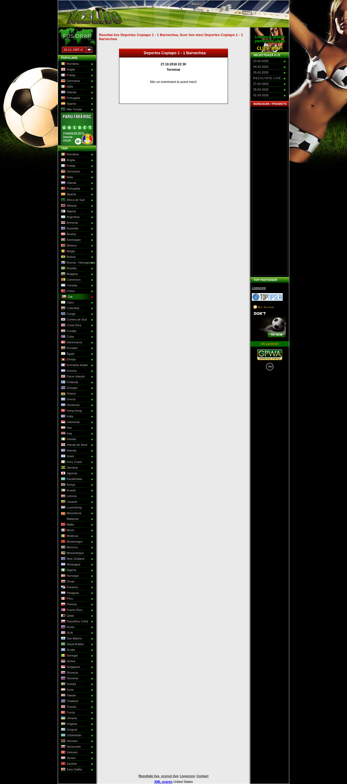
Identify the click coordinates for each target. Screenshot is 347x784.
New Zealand (72, 558)
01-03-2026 (260, 95)
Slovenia (69, 678)
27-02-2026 (260, 83)
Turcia (67, 712)
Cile (67, 297)
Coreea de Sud (73, 319)
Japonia (68, 473)
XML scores (163, 782)
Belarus (68, 245)
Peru (66, 598)
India (66, 416)
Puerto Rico (71, 610)
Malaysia (69, 519)
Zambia (68, 763)
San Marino (71, 638)
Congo (67, 314)
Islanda (68, 450)
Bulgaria (69, 274)
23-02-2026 (260, 61)
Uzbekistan (70, 735)
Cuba (67, 336)
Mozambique (72, 553)
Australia (69, 228)
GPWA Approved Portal (269, 354)
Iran (66, 427)
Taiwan (68, 695)
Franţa (67, 75)
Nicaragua (70, 564)
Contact (202, 776)
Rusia (67, 627)
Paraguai (69, 593)
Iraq (66, 433)
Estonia (68, 371)
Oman (67, 581)
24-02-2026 (260, 66)
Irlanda (68, 439)
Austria (68, 234)
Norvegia (69, 576)
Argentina (69, 217)
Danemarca (71, 342)
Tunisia (68, 707)
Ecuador (69, 348)
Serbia (67, 661)
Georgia (68, 388)
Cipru (67, 302)
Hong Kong (71, 410)
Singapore (70, 667)
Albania (68, 205)
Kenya (67, 484)
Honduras (70, 405)
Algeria (68, 211)
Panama (69, 587)
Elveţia (68, 359)
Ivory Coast (71, 462)
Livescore (259, 288)
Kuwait (68, 490)
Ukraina (68, 718)
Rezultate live (267, 78)
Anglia (67, 69)
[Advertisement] (269, 192)
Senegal (69, 655)
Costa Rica (70, 325)
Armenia (69, 222)
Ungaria (68, 724)
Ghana (68, 393)
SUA (66, 633)
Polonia (68, 604)
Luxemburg (71, 507)
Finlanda (69, 382)
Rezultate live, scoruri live (158, 776)
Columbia (69, 308)
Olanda (68, 92)
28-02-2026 (260, 89)
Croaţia (68, 331)
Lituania (68, 502)
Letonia (68, 496)
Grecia (67, 399)
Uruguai (68, 729)
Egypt (67, 353)
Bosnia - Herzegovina (76, 262)
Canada (68, 285)
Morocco (69, 547)
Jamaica (69, 467)
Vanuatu (69, 741)
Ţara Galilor (71, 769)
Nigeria (68, 570)
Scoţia (67, 650)
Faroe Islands (72, 376)
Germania (70, 81)
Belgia (67, 251)
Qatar (67, 615)
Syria (66, 689)
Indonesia (70, 422)
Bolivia (67, 257)
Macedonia (70, 513)
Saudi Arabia (71, 644)
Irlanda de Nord (73, 445)
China (67, 291)
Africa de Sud (72, 200)
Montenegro (71, 541)
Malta (67, 524)
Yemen (68, 758)
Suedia (68, 684)
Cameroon (70, 279)
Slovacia (69, 672)
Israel (67, 456)
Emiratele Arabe (74, 365)
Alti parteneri (270, 344)
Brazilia (68, 268)
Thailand (69, 701)
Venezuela (70, 746)
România (69, 64)
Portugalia (70, 98)
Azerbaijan (70, 240)
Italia (66, 86)
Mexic (67, 530)
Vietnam (69, 752)
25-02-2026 (260, 72)
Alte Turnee (71, 109)
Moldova (69, 536)
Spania (68, 103)
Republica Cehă (74, 621)
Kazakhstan (71, 479)
